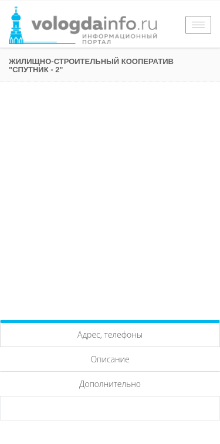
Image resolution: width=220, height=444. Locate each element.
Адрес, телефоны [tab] (110, 334)
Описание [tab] (109, 359)
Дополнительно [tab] (110, 383)
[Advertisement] (110, 198)
